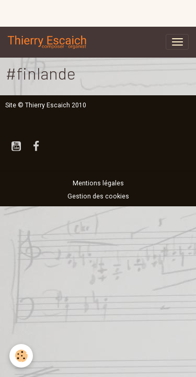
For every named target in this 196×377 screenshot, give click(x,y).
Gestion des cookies (98, 196)
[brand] (49, 42)
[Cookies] (21, 356)
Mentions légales (98, 183)
